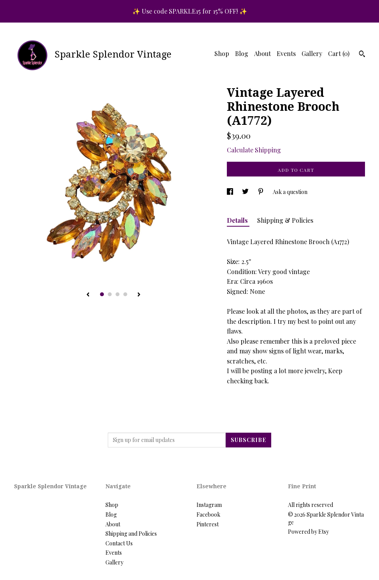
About (262, 53)
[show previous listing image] (88, 295)
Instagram (209, 504)
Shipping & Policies (285, 220)
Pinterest (208, 524)
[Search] (362, 55)
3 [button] (117, 294)
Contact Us (119, 543)
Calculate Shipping (254, 150)
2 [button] (110, 294)
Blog (241, 53)
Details (238, 220)
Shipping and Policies (131, 533)
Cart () (338, 53)
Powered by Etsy (308, 531)
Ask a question (290, 192)
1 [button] (102, 294)
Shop (221, 53)
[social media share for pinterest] (261, 192)
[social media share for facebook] (230, 192)
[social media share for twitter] (246, 192)
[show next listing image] (139, 295)
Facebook (208, 514)
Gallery (312, 53)
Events (286, 53)
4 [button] (125, 294)
